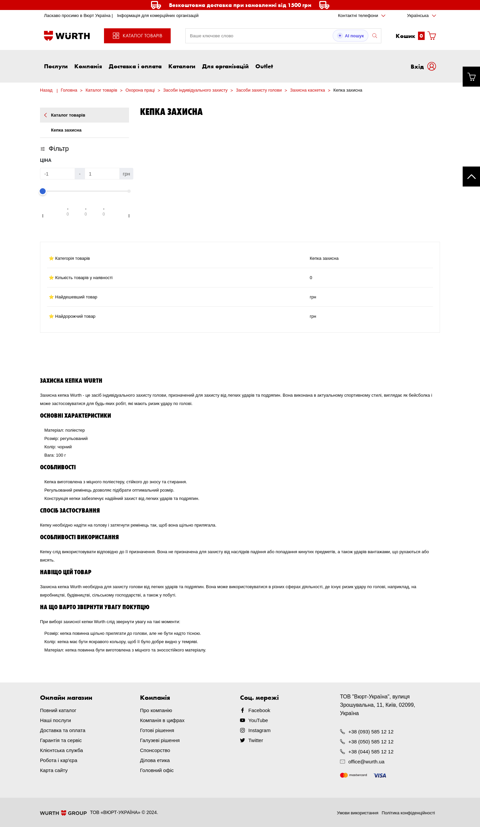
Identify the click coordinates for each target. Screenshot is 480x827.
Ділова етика (155, 760)
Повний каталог (58, 710)
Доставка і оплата (135, 66)
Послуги (56, 66)
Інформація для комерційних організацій (158, 15)
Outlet (264, 66)
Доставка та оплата (62, 730)
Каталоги (181, 66)
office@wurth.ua (366, 761)
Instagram (259, 730)
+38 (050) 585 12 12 (371, 741)
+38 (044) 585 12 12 (371, 751)
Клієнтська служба (61, 750)
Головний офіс (157, 770)
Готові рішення (157, 730)
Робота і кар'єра (58, 760)
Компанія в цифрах (162, 720)
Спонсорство (155, 750)
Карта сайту (54, 770)
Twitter (255, 740)
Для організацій (225, 66)
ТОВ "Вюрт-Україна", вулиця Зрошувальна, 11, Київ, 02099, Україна (377, 705)
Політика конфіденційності (408, 812)
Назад (46, 90)
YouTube (258, 720)
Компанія (88, 66)
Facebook (259, 710)
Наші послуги (55, 720)
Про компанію (156, 710)
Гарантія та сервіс (61, 740)
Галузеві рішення (160, 740)
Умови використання (357, 812)
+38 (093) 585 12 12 (371, 731)
